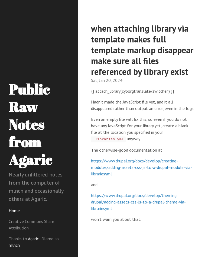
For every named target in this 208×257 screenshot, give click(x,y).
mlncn (14, 245)
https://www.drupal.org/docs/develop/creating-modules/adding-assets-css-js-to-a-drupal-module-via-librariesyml (141, 167)
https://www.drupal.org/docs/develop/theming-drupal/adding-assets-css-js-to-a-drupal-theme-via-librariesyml (138, 202)
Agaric (33, 238)
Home (14, 210)
